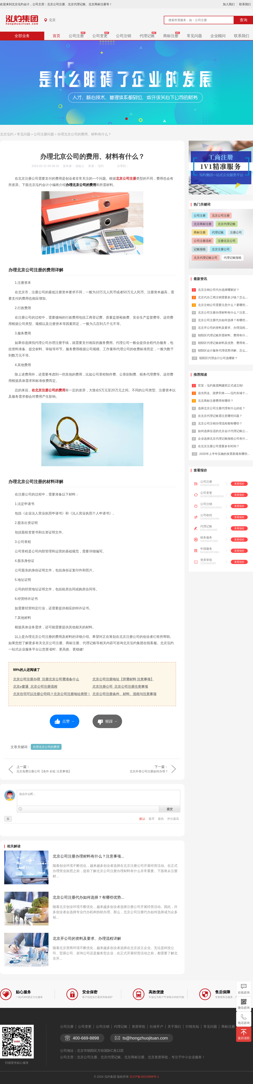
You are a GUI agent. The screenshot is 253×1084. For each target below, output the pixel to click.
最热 (161, 818)
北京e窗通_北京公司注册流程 (35, 686)
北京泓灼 (6, 134)
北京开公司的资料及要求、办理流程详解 (87, 938)
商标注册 (170, 36)
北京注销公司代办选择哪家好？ (218, 289)
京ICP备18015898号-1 (144, 1076)
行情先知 (192, 1026)
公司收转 (206, 515)
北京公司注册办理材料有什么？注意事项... (88, 856)
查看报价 (239, 483)
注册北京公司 (227, 240)
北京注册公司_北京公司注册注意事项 (120, 686)
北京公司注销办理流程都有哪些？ (220, 423)
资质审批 (206, 560)
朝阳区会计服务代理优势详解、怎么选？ (224, 350)
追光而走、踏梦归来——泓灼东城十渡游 (224, 393)
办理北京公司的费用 (46, 747)
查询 (243, 20)
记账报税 (200, 249)
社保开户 (156, 1026)
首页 (56, 36)
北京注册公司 (221, 249)
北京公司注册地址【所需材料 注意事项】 (123, 679)
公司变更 (100, 36)
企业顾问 (218, 36)
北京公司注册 (126, 178)
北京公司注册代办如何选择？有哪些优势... (88, 897)
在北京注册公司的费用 (48, 390)
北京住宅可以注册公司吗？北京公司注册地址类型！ (52, 694)
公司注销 (123, 36)
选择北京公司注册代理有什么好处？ (221, 408)
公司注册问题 (44, 134)
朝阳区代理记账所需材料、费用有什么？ (224, 335)
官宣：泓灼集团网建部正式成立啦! (220, 385)
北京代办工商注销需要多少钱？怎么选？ (224, 297)
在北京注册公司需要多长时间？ (218, 446)
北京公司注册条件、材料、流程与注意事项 (124, 694)
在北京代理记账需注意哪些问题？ (220, 415)
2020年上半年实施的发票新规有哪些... (224, 453)
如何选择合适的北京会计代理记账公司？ (224, 431)
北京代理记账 (227, 224)
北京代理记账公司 (205, 257)
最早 (152, 818)
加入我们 (229, 4)
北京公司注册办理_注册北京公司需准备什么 (46, 679)
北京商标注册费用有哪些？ (215, 400)
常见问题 (194, 36)
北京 (52, 20)
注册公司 (236, 232)
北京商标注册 (202, 224)
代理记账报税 (232, 257)
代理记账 (147, 36)
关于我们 (174, 1026)
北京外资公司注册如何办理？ (149, 771)
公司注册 (76, 36)
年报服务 (206, 548)
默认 (142, 818)
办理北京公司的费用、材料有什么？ (84, 134)
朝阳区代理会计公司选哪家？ (218, 358)
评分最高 (173, 818)
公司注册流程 (202, 240)
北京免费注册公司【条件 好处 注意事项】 (43, 771)
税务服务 (206, 537)
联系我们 (245, 4)
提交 (170, 809)
